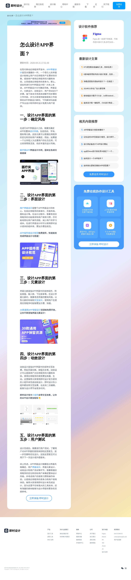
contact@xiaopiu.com (120, 536)
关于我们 (105, 5)
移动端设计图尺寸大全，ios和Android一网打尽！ (100, 96)
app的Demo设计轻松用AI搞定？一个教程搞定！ (100, 151)
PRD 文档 (50, 539)
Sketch (104, 536)
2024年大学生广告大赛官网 (94, 89)
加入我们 (92, 536)
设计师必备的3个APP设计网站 (96, 144)
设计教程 (52, 5)
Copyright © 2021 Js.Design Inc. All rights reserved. (16, 569)
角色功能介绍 (64, 533)
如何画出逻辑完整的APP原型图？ (97, 166)
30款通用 (24, 309)
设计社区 (26, 5)
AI (102, 549)
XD (103, 543)
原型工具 (50, 536)
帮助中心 (64, 5)
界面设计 (36, 467)
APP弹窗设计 (35, 309)
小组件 (35, 394)
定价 (95, 5)
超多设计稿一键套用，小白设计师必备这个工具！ (100, 103)
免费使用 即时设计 (98, 174)
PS (103, 539)
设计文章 (10, 16)
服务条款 (79, 539)
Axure (104, 546)
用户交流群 (117, 539)
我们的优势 (39, 5)
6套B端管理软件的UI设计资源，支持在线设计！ (100, 74)
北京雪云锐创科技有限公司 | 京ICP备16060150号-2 (17, 567)
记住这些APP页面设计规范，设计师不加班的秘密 (100, 137)
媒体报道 (92, 543)
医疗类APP (25, 150)
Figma (97, 33)
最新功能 (76, 5)
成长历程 (92, 539)
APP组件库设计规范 (29, 232)
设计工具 (50, 533)
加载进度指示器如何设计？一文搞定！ (99, 81)
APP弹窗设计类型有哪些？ (94, 130)
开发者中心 (79, 543)
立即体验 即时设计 (38, 498)
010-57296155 (118, 533)
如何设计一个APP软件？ (93, 158)
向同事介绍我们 (65, 536)
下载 (87, 5)
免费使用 (119, 5)
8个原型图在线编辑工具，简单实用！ (98, 67)
